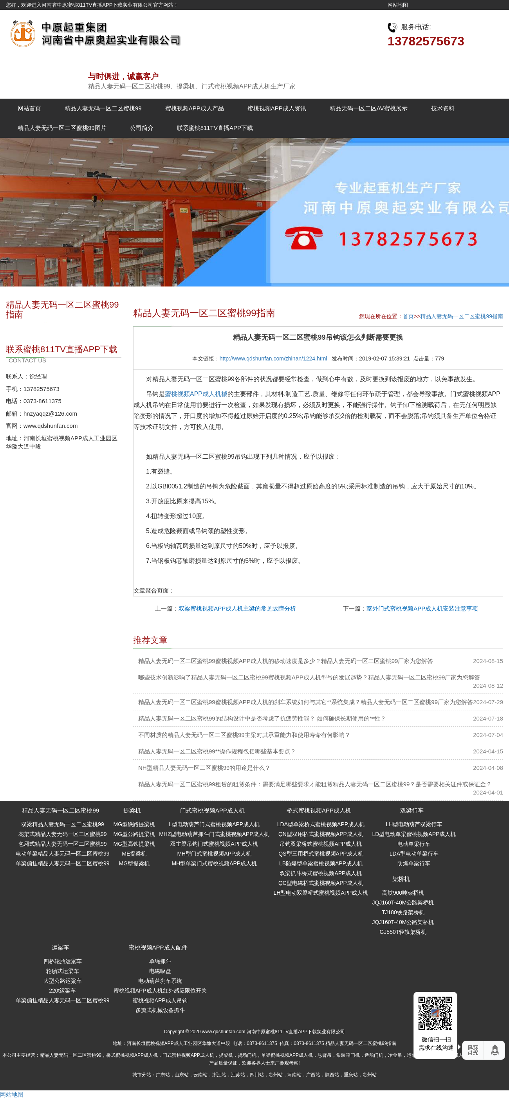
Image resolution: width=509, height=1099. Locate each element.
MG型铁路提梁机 (134, 824)
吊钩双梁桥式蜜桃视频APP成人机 (321, 844)
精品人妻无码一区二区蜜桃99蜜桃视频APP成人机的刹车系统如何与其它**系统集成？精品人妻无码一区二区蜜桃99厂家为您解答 (305, 702)
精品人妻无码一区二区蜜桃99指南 (461, 316)
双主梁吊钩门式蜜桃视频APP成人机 (214, 844)
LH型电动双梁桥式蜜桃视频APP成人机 (320, 893)
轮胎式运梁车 (62, 971)
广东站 (163, 1074)
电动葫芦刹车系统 (160, 981)
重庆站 (351, 1074)
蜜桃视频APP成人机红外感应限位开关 (160, 990)
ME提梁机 (134, 853)
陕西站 (332, 1074)
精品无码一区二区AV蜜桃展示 (369, 108)
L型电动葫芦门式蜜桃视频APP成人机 (214, 824)
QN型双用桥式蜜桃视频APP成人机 (320, 834)
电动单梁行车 (413, 844)
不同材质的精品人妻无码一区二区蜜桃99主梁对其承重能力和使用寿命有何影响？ (244, 734)
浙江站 (219, 1074)
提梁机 (132, 810)
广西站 (313, 1074)
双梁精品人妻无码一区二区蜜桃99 (62, 824)
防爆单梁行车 (413, 863)
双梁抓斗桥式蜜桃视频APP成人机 (321, 873)
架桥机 (401, 879)
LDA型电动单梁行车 (414, 853)
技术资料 (443, 108)
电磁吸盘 (160, 971)
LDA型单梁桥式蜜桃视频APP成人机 (321, 824)
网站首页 (29, 108)
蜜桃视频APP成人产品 (194, 108)
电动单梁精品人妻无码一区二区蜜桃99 (63, 853)
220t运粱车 (62, 990)
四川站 (257, 1074)
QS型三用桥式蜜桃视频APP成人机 (320, 853)
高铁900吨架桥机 (403, 893)
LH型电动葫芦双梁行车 (414, 824)
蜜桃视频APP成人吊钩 (160, 1000)
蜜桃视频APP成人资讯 (276, 108)
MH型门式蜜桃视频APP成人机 (214, 853)
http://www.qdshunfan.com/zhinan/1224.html (273, 358)
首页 (408, 316)
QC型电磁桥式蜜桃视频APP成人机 (320, 883)
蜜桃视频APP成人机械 (196, 394)
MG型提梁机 (134, 863)
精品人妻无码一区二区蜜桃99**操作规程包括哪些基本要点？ (217, 751)
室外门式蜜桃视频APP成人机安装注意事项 (422, 608)
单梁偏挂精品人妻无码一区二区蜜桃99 (63, 863)
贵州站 (276, 1074)
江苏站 (238, 1074)
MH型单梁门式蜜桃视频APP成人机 (214, 863)
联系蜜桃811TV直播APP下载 (215, 127)
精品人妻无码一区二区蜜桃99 (103, 108)
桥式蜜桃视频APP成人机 (319, 810)
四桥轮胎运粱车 (62, 961)
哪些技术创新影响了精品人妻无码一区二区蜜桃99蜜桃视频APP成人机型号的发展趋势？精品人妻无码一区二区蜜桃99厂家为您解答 (309, 677)
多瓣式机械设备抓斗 (160, 1010)
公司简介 (141, 127)
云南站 (200, 1074)
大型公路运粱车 (62, 981)
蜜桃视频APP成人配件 (158, 947)
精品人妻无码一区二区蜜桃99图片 (62, 127)
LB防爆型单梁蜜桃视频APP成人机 (321, 863)
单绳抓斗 (160, 961)
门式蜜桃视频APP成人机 (212, 810)
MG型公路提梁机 (134, 834)
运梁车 (60, 947)
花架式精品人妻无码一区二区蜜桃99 (62, 834)
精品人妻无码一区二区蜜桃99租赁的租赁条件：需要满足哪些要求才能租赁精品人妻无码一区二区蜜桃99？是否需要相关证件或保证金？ (315, 784)
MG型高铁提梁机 (134, 844)
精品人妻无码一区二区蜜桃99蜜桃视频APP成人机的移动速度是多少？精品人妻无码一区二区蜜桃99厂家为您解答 (285, 661)
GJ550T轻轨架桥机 (402, 932)
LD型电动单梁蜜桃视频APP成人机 (414, 834)
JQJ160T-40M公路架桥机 (403, 902)
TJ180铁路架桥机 (403, 912)
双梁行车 (412, 810)
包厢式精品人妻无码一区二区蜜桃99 (62, 844)
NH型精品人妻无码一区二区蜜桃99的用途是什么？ (204, 767)
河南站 (294, 1074)
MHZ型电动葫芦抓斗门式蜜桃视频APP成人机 (214, 834)
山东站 (182, 1074)
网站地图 (398, 5)
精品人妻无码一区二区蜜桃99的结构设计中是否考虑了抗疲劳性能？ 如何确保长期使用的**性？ (262, 718)
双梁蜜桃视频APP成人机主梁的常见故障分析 (237, 608)
